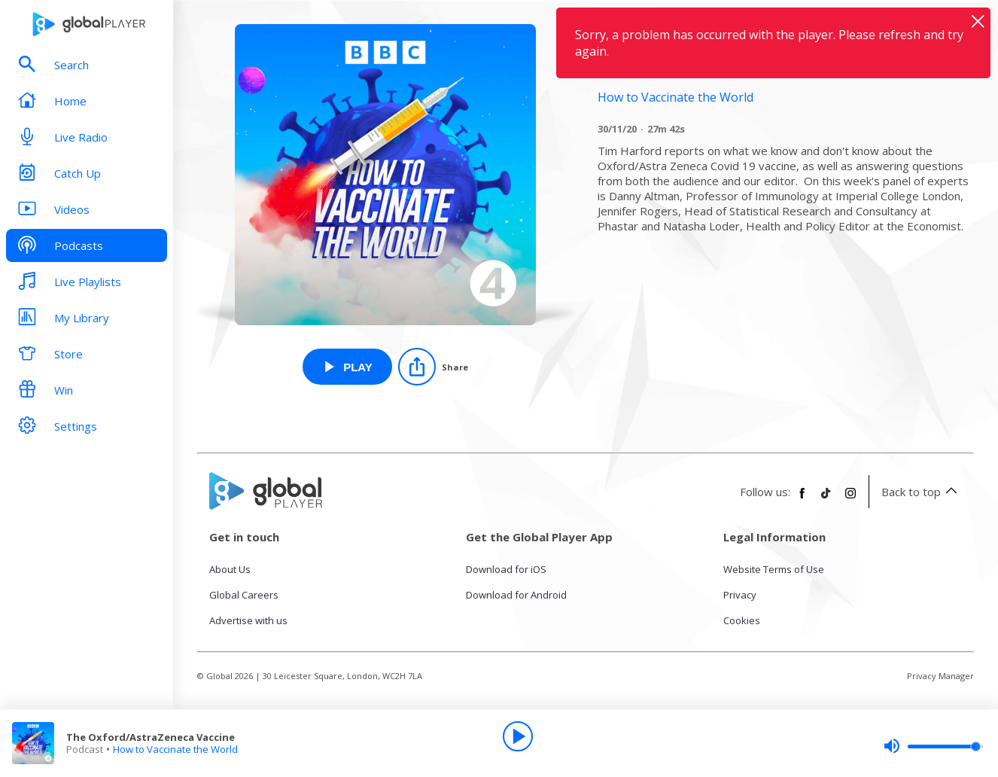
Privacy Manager (940, 676)
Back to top (921, 492)
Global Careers (243, 595)
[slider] (933, 746)
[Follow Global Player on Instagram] (850, 499)
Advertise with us (248, 620)
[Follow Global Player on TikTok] (826, 499)
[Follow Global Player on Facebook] (802, 499)
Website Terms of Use (773, 569)
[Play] (518, 736)
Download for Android (516, 595)
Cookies (741, 620)
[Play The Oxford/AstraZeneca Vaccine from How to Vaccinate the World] (347, 367)
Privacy (739, 595)
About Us (230, 569)
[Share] (433, 366)
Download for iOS (506, 569)
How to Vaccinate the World (175, 749)
